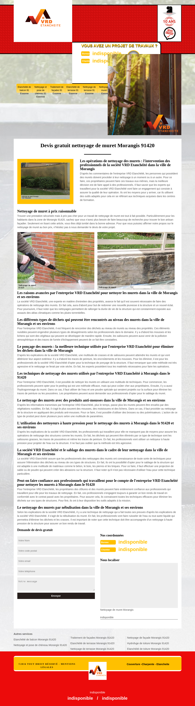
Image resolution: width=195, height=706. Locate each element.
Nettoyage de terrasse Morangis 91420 (92, 648)
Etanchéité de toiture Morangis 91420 (148, 648)
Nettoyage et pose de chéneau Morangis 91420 (40, 644)
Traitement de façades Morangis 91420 (92, 637)
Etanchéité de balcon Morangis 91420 (35, 639)
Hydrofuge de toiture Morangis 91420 (148, 642)
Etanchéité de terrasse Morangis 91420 (92, 642)
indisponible (106, 53)
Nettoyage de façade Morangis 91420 (148, 637)
